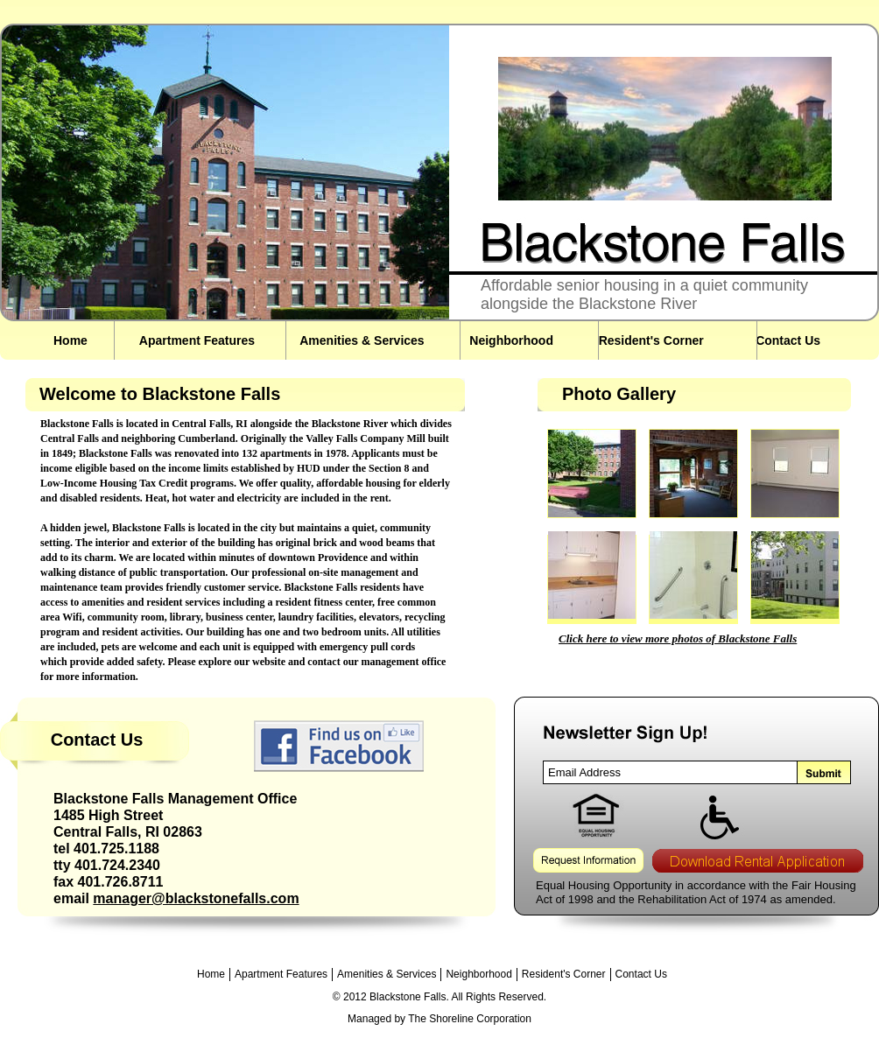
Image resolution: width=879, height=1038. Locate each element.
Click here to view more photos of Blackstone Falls (678, 638)
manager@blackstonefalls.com (196, 898)
